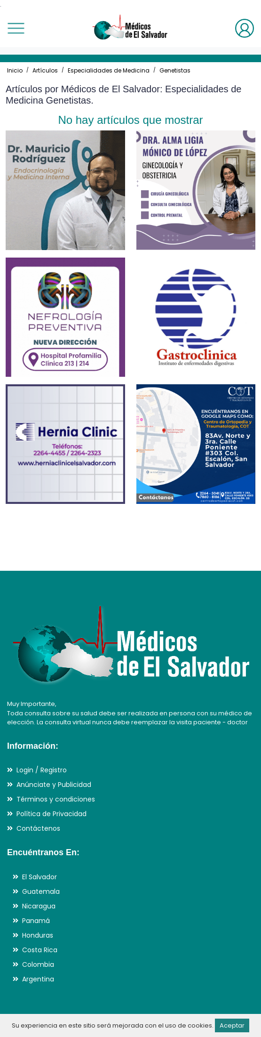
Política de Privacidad (51, 813)
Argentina (38, 979)
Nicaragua (38, 906)
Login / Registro (41, 770)
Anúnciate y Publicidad (53, 784)
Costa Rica (39, 950)
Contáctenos (38, 828)
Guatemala (41, 891)
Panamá (36, 920)
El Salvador (39, 877)
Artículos (45, 70)
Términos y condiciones (55, 799)
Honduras (37, 935)
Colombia (38, 964)
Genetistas (174, 70)
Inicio (15, 70)
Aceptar (232, 1025)
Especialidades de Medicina (109, 70)
